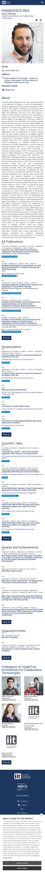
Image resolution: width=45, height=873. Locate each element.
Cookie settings (22, 868)
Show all (6, 338)
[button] (36, 20)
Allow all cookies (22, 863)
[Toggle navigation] (42, 3)
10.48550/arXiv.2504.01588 (13, 274)
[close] (41, 815)
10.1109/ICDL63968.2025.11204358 (16, 330)
